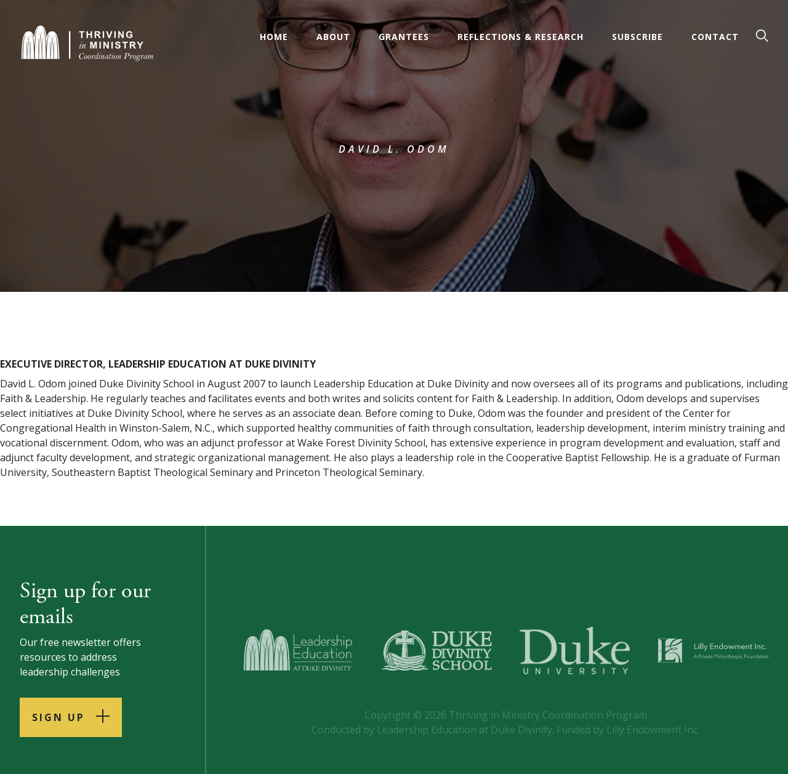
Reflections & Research (520, 36)
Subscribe (637, 36)
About (333, 36)
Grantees (404, 36)
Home (274, 36)
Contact (715, 36)
